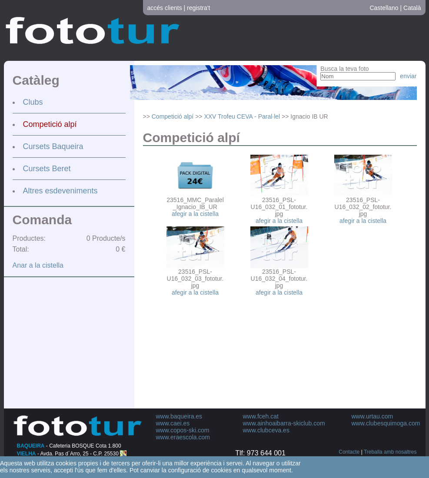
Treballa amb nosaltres (390, 452)
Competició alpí (50, 124)
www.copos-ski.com (183, 430)
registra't (198, 7)
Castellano (383, 7)
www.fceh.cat (261, 416)
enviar (408, 76)
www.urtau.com (372, 416)
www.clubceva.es (266, 430)
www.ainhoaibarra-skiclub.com (284, 423)
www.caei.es (173, 423)
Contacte (349, 452)
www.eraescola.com (183, 437)
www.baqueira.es (179, 416)
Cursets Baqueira (53, 146)
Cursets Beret (47, 168)
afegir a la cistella (195, 213)
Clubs (33, 102)
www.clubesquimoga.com (386, 423)
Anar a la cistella (38, 265)
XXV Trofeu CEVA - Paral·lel (242, 116)
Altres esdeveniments (60, 190)
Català (412, 7)
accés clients (164, 7)
